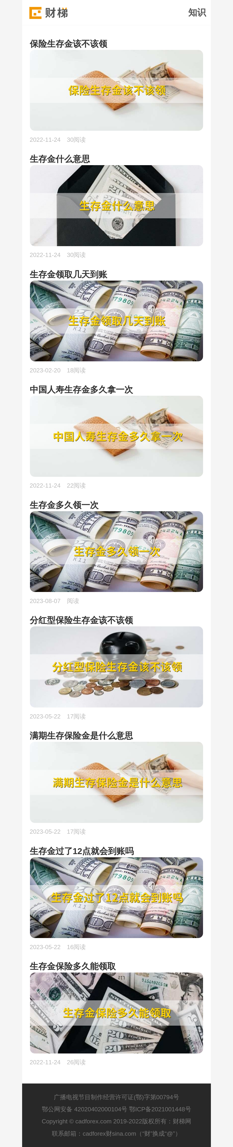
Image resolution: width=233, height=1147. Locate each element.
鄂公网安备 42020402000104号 (84, 1109)
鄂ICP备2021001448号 (160, 1109)
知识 (197, 12)
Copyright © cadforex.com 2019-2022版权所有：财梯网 (116, 1121)
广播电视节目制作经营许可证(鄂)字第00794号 (116, 1097)
